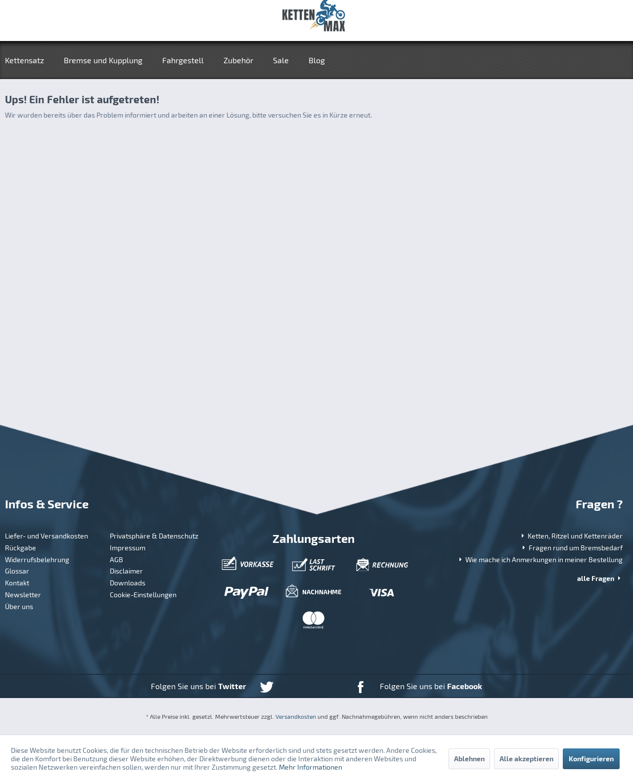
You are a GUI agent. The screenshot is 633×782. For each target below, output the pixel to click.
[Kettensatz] (29, 60)
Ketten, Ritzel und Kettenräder (571, 536)
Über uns (19, 606)
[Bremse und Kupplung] (103, 60)
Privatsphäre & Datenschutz (154, 536)
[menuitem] (29, 60)
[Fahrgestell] (183, 60)
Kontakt (17, 582)
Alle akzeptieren (526, 758)
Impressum (127, 547)
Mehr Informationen (310, 767)
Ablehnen (469, 758)
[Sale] (281, 60)
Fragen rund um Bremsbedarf (571, 547)
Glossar (17, 571)
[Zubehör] (238, 60)
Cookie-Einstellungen (143, 594)
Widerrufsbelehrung (37, 559)
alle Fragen (600, 578)
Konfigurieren (591, 758)
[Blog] (317, 60)
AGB (116, 559)
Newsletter (23, 594)
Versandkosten (295, 716)
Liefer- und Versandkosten (46, 536)
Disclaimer (126, 571)
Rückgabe (20, 547)
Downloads (127, 582)
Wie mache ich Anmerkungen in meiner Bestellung (540, 559)
